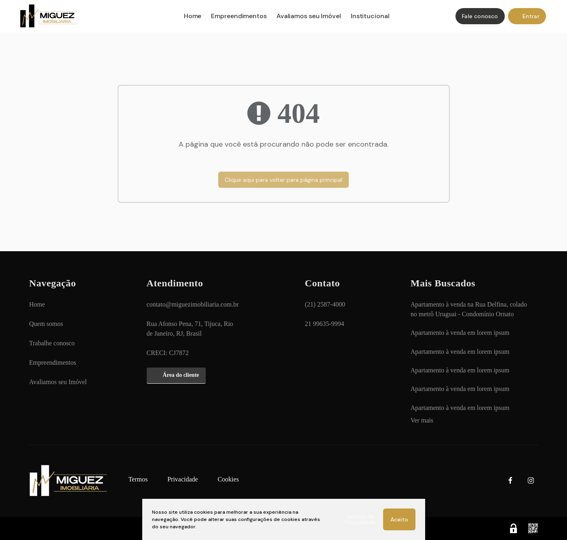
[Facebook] (510, 481)
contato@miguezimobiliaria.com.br (193, 304)
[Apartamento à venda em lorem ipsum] (460, 333)
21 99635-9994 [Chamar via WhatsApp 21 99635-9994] (324, 323)
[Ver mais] (422, 420)
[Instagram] (531, 481)
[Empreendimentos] (52, 363)
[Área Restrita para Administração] (514, 528)
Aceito (399, 519)
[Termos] (138, 479)
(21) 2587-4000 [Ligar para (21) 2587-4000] (325, 304)
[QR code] (533, 528)
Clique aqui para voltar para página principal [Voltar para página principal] (283, 179)
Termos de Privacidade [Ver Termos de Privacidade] (359, 519)
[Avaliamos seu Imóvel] (58, 382)
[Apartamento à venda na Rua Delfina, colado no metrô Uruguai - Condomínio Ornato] (470, 309)
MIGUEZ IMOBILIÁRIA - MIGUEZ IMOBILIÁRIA (53, 16)
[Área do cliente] (176, 376)
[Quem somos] (46, 324)
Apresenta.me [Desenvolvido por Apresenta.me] (62, 528)
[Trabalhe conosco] (52, 343)
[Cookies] (227, 479)
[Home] (173, 17)
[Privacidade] (182, 479)
